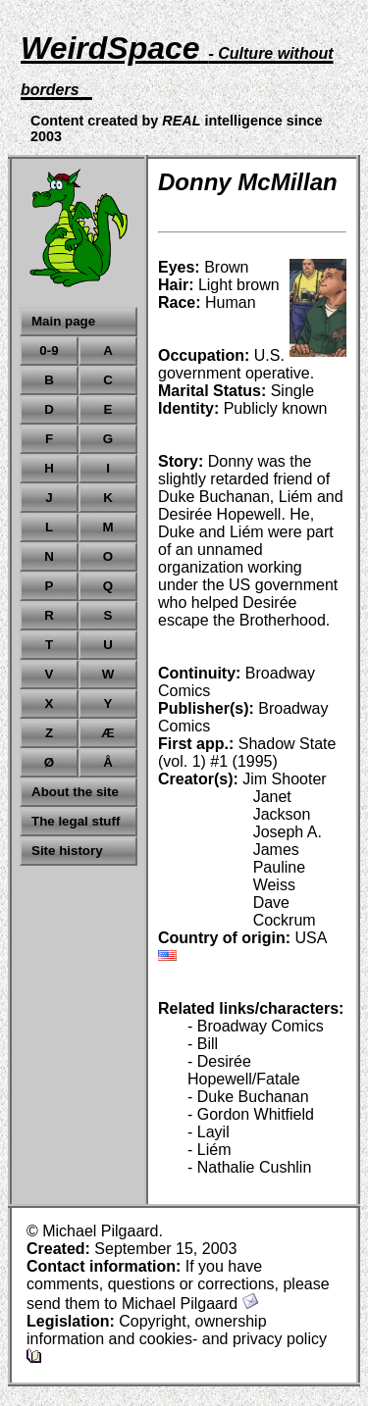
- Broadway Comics (255, 1026)
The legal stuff (75, 821)
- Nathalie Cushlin (249, 1167)
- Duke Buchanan (248, 1096)
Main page (63, 321)
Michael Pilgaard (190, 1303)
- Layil (208, 1132)
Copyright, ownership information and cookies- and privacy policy (176, 1338)
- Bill (202, 1043)
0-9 (48, 350)
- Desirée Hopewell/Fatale (243, 1070)
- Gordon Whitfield (250, 1114)
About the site (75, 791)
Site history (67, 850)
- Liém (209, 1149)
